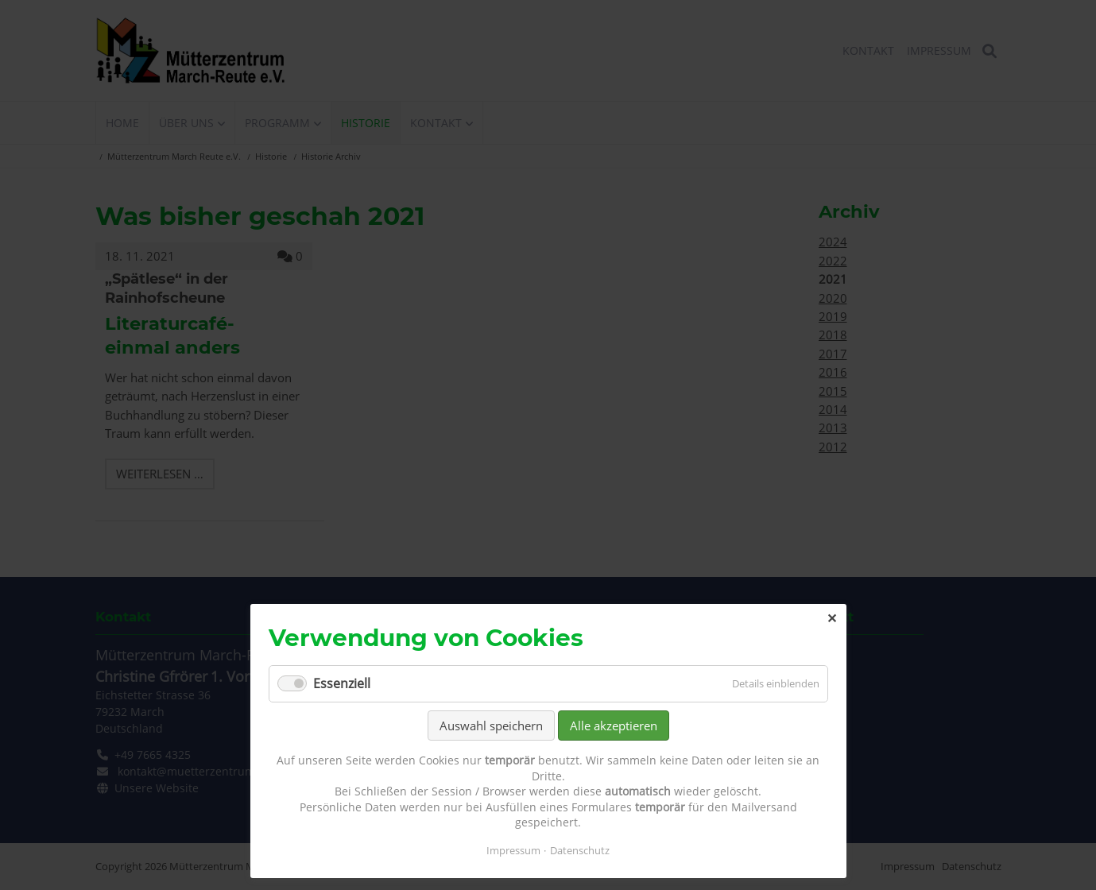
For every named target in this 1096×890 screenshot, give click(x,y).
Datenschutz (580, 850)
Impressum (513, 850)
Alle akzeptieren (613, 725)
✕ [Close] (832, 618)
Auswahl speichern (491, 725)
